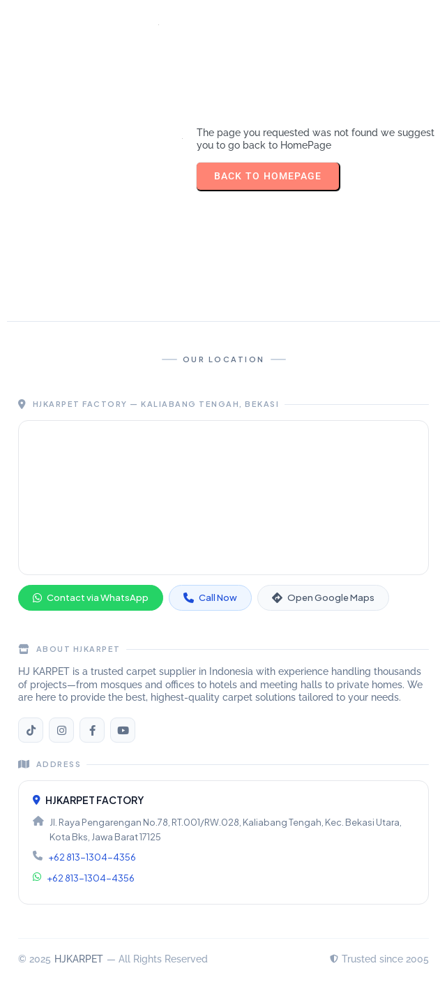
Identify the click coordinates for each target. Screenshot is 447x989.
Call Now (210, 597)
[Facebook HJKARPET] (92, 730)
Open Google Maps (323, 597)
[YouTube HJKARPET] (122, 730)
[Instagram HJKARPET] (61, 730)
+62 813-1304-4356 (92, 857)
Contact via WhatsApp (91, 597)
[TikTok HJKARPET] (30, 730)
